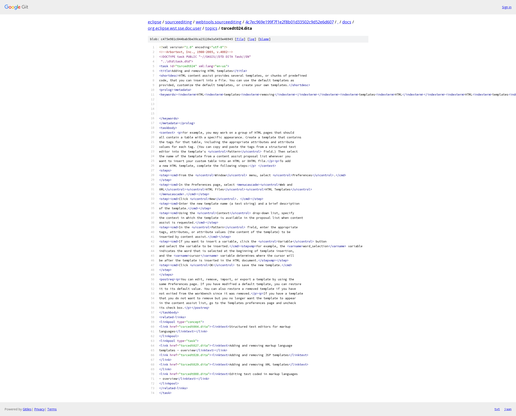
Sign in (506, 7)
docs (346, 22)
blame (264, 39)
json (507, 409)
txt (497, 409)
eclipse (154, 22)
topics (211, 28)
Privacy (39, 409)
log (252, 39)
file (240, 39)
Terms (52, 409)
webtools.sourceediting (218, 22)
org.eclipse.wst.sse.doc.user (174, 28)
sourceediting (178, 22)
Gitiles (27, 409)
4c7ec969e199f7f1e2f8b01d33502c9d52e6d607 (289, 22)
